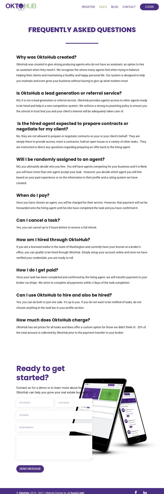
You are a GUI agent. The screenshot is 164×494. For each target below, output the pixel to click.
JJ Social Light (75, 488)
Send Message (30, 468)
